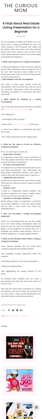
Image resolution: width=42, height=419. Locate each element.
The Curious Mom (21, 8)
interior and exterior (20, 124)
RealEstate (25, 316)
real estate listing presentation (17, 109)
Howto (17, 316)
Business (10, 316)
